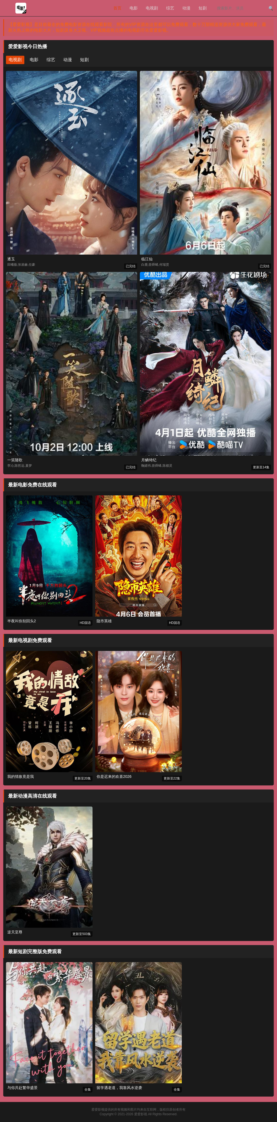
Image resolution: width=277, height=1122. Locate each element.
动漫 (186, 8)
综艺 (170, 8)
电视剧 (152, 8)
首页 (117, 8)
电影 (134, 8)
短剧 (203, 8)
